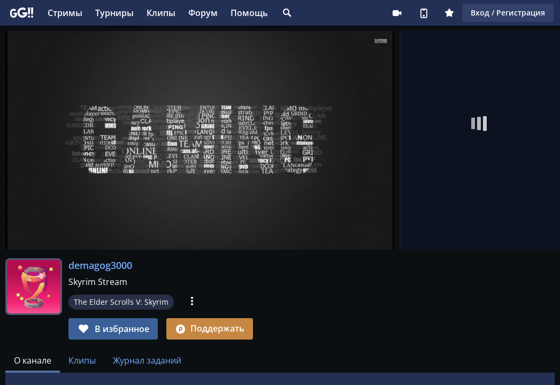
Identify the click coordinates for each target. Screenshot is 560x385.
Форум (203, 13)
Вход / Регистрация (508, 12)
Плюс (449, 13)
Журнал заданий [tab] (147, 360)
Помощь (249, 13)
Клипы (161, 13)
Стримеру (397, 13)
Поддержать (209, 328)
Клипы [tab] (82, 360)
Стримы (65, 13)
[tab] (32, 360)
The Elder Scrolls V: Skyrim (121, 302)
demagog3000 (100, 265)
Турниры (114, 13)
